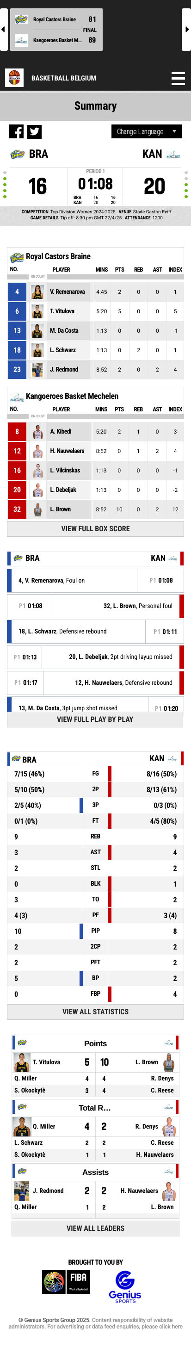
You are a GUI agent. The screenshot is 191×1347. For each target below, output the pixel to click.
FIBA (66, 1287)
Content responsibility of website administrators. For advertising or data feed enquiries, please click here (95, 1323)
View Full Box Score (96, 528)
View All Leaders (95, 1228)
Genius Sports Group (125, 1287)
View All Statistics (95, 1011)
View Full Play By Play (95, 719)
